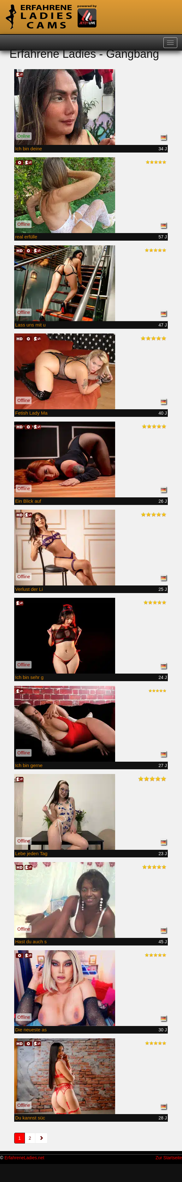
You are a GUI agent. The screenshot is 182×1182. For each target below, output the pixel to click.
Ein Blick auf (28, 501)
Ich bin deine (28, 148)
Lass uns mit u (30, 324)
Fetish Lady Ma (31, 413)
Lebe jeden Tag (31, 853)
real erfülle (26, 236)
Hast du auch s (31, 941)
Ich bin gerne (29, 765)
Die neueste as (31, 1029)
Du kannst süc (30, 1117)
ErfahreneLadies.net (24, 1157)
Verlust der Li (29, 589)
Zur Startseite (169, 1157)
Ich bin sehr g (29, 677)
